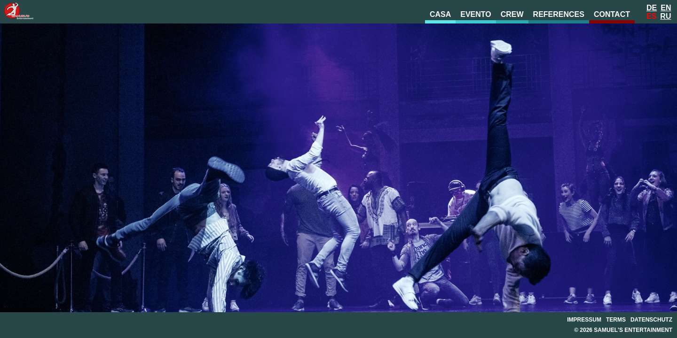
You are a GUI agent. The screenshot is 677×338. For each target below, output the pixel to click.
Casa (440, 14)
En (666, 8)
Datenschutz (651, 319)
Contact (612, 14)
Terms (616, 319)
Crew (512, 14)
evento (475, 14)
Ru (665, 16)
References (558, 14)
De (651, 8)
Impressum (584, 319)
